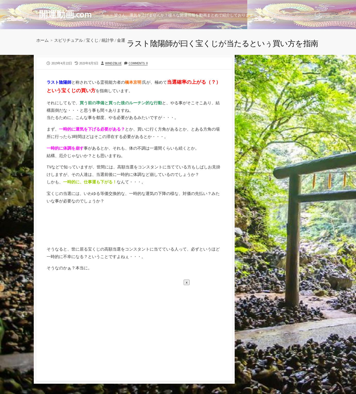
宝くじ (92, 40)
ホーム (42, 40)
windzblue (113, 63)
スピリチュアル (68, 40)
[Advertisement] (77, 231)
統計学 (107, 40)
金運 (121, 40)
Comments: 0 (138, 63)
